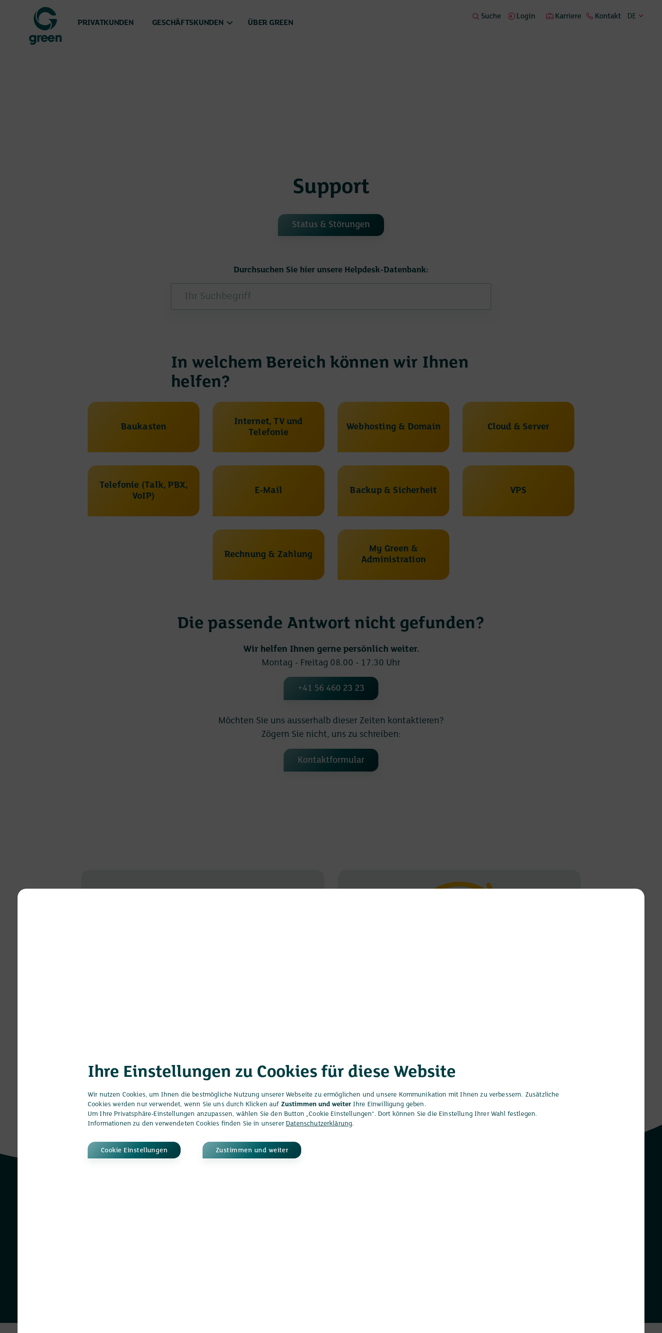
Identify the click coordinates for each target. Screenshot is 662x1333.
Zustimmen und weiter (257, 1150)
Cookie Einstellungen (135, 1150)
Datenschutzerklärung (319, 1123)
